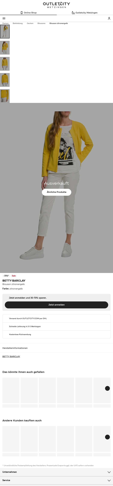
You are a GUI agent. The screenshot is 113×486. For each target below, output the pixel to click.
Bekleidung (19, 23)
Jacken (31, 23)
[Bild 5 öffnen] (5, 96)
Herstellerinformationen (56, 348)
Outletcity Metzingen (56, 5)
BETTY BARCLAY (13, 280)
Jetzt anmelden (56, 304)
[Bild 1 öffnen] (5, 31)
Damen (7, 23)
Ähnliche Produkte (56, 192)
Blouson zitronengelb (59, 23)
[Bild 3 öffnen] (5, 64)
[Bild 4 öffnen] (5, 80)
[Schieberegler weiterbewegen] (107, 388)
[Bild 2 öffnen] (5, 48)
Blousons (43, 23)
